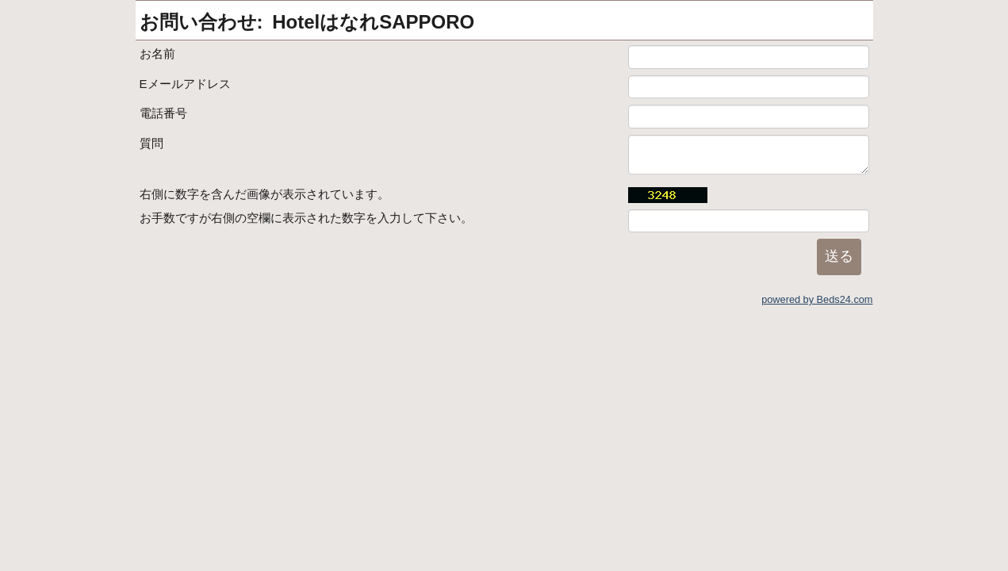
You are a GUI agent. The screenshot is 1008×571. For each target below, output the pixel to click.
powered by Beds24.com (816, 299)
